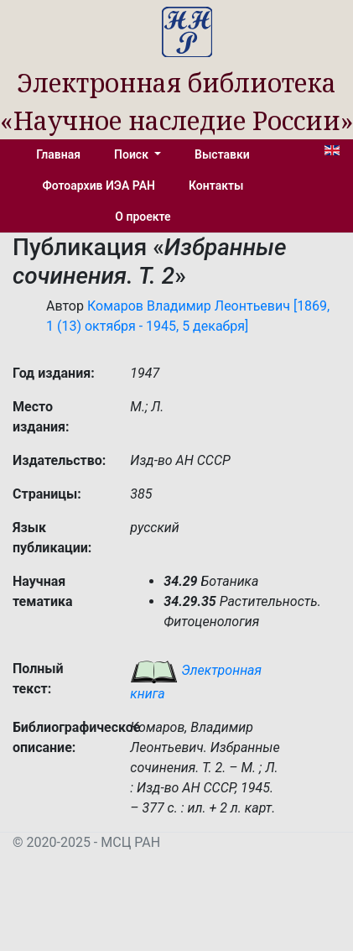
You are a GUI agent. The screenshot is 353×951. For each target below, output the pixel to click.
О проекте (142, 216)
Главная (58, 154)
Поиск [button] (132, 154)
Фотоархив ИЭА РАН (99, 185)
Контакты (216, 185)
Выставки (222, 154)
